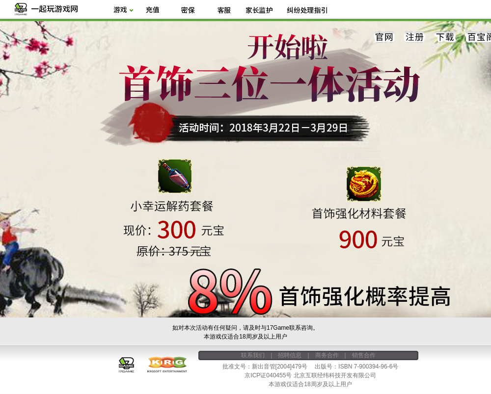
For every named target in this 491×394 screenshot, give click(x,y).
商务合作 (327, 355)
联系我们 (253, 355)
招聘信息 (289, 355)
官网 (384, 37)
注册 (415, 37)
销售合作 (364, 355)
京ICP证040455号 (268, 375)
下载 (445, 37)
